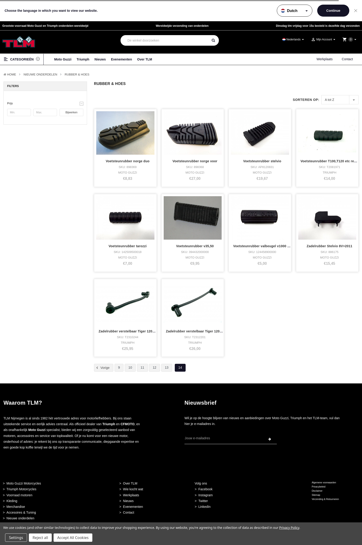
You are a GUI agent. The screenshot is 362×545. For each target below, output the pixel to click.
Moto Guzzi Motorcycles (23, 483)
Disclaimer (317, 491)
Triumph (83, 59)
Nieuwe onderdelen (20, 518)
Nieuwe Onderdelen (40, 74)
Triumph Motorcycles (21, 489)
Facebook (205, 489)
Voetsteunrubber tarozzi (128, 246)
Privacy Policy (289, 527)
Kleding (11, 501)
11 (142, 367)
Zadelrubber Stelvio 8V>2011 (329, 246)
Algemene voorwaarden (324, 482)
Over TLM (144, 59)
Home (11, 74)
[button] (45, 103)
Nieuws (100, 59)
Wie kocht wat (133, 489)
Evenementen (121, 59)
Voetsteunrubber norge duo (128, 161)
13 (167, 367)
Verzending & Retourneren (325, 499)
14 (180, 367)
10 (130, 367)
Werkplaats (325, 59)
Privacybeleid (318, 486)
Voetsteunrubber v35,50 (195, 246)
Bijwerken (71, 112)
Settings (16, 537)
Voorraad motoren (19, 495)
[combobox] (165, 40)
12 (154, 367)
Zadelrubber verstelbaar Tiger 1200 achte (131, 331)
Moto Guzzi (63, 59)
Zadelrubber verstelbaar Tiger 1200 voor (198, 331)
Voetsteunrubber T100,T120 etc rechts (331, 161)
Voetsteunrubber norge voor (194, 161)
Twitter (203, 501)
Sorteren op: (306, 100)
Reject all (40, 537)
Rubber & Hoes (77, 74)
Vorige (102, 367)
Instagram (205, 495)
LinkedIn (204, 507)
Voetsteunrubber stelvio (262, 161)
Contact (347, 59)
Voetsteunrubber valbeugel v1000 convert (266, 246)
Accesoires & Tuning (21, 512)
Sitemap (316, 495)
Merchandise (15, 507)
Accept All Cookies (73, 537)
